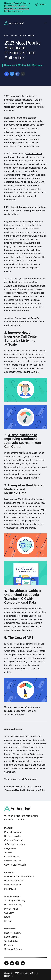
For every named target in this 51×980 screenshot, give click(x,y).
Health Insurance (12, 885)
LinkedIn (37, 787)
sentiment (9, 236)
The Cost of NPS (21, 637)
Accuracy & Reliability (14, 900)
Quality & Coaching (13, 840)
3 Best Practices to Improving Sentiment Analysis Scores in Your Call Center (22, 440)
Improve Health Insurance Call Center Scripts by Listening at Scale (21, 338)
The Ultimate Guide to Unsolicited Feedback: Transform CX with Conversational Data (23, 596)
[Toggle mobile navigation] (45, 23)
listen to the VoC (21, 296)
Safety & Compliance (14, 844)
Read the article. (30, 372)
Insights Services (12, 861)
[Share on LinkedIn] (17, 74)
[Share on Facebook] (6, 74)
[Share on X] (12, 74)
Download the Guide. (21, 630)
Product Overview (12, 832)
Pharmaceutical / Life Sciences (19, 876)
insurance (23, 310)
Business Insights (12, 836)
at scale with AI (28, 192)
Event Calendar (11, 937)
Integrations (10, 848)
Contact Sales (11, 941)
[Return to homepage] (14, 23)
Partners (8, 945)
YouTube (40, 790)
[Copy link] (23, 74)
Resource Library (12, 933)
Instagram (29, 790)
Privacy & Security (13, 905)
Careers (8, 921)
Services (8, 852)
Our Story (9, 913)
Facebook (9, 790)
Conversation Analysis (15, 865)
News (7, 917)
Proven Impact (11, 909)
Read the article (30, 478)
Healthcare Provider (14, 880)
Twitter (19, 790)
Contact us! (31, 779)
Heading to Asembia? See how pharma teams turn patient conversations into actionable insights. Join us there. (17, 7)
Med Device (10, 889)
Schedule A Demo (13, 949)
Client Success (11, 856)
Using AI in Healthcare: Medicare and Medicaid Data (24, 489)
